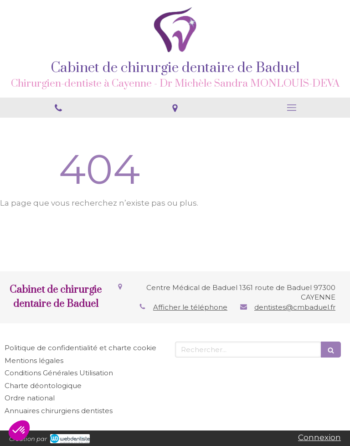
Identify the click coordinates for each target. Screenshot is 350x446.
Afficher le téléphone (190, 307)
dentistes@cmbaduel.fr (294, 307)
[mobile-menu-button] (291, 108)
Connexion (319, 437)
